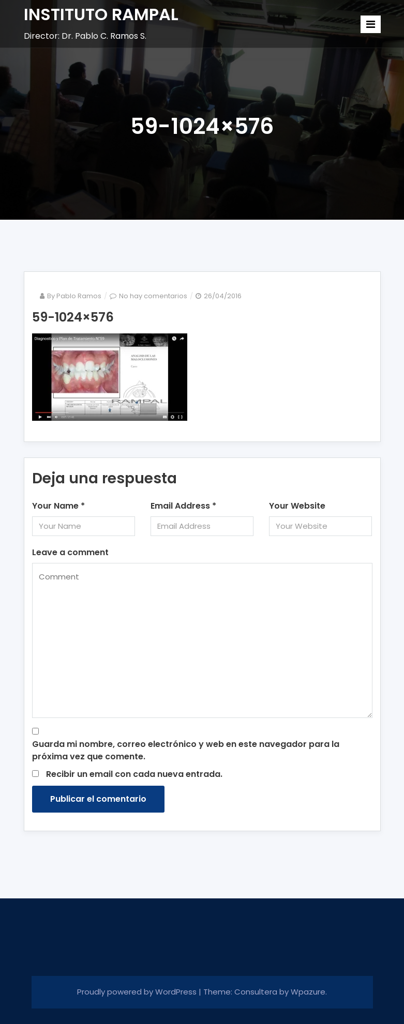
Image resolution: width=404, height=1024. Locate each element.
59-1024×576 (73, 317)
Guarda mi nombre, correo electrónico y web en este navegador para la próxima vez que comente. (185, 750)
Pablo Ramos (78, 296)
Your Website (297, 506)
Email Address (183, 506)
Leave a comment (70, 552)
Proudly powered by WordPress (138, 991)
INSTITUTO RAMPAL (101, 14)
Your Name (58, 506)
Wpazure (308, 991)
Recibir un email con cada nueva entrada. (134, 774)
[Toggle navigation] (371, 24)
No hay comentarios (153, 296)
